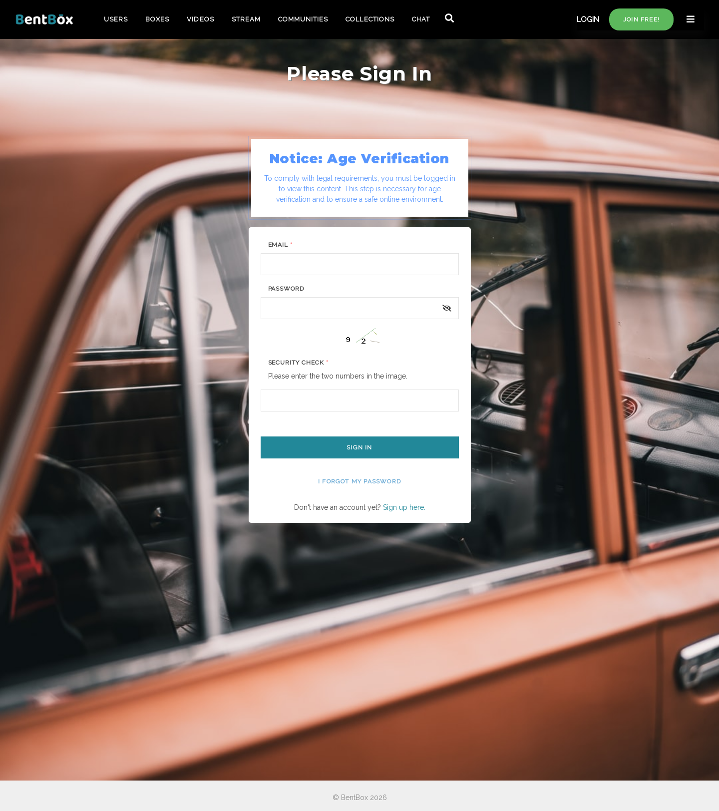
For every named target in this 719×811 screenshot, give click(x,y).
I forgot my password (359, 481)
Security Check (298, 362)
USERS (116, 19)
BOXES (157, 19)
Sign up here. (404, 507)
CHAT (421, 19)
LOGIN (588, 19)
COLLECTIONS (370, 19)
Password (286, 288)
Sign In (359, 447)
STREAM (246, 19)
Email (280, 244)
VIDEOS (200, 19)
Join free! (641, 19)
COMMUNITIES (303, 19)
